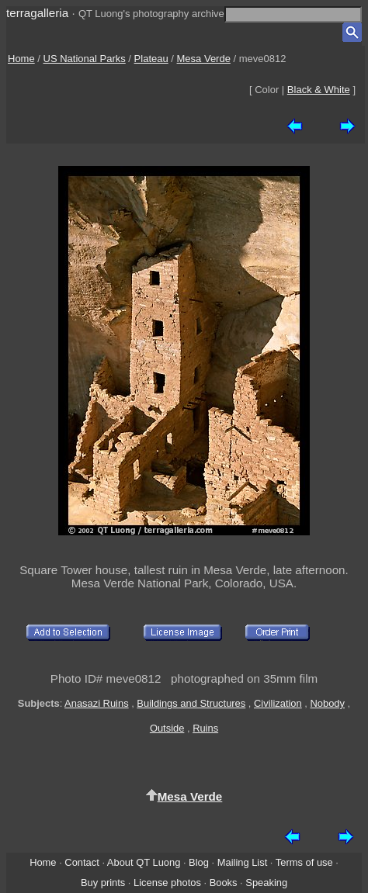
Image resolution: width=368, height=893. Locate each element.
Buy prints (103, 882)
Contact (81, 862)
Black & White (318, 89)
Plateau (151, 58)
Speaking (266, 882)
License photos (167, 882)
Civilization (278, 703)
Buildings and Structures (191, 703)
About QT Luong (143, 862)
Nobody (327, 703)
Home (21, 58)
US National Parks (84, 58)
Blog (199, 862)
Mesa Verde (204, 58)
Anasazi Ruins (96, 703)
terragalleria (37, 12)
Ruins (205, 728)
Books (224, 882)
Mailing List (242, 862)
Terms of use (304, 862)
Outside (167, 728)
